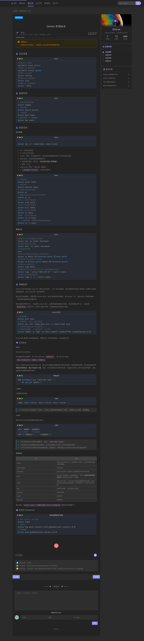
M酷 (27, 633)
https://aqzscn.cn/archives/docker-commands (42, 554)
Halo (13, 633)
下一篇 (96, 565)
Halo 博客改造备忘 (109, 82)
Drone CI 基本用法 (109, 78)
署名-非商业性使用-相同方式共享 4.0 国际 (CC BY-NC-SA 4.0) (55, 557)
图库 (47, 3)
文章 (30, 3)
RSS (129, 633)
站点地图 (137, 633)
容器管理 (108, 58)
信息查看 (108, 52)
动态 (22, 3)
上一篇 (16, 565)
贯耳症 (22, 32)
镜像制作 (108, 61)
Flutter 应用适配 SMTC (110, 74)
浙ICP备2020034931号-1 (24, 631)
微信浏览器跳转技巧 (110, 86)
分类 (39, 3)
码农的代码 (23, 11)
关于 (55, 3)
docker (20, 544)
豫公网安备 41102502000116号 (14, 638)
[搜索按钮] (138, 3)
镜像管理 (108, 55)
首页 (14, 3)
